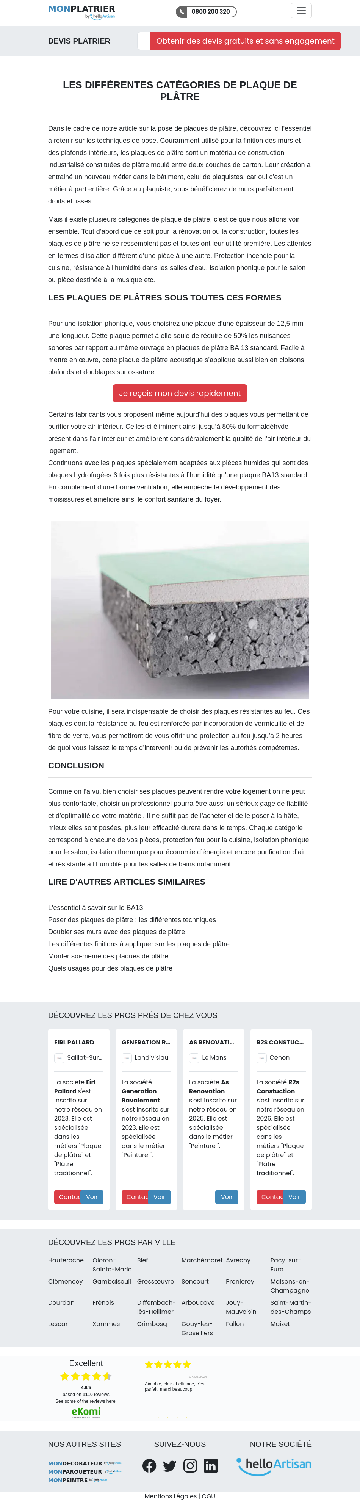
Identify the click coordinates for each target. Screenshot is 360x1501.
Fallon (235, 1324)
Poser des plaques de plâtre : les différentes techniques (132, 920)
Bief (142, 1260)
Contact (71, 1197)
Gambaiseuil (111, 1281)
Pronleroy (240, 1281)
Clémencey (65, 1281)
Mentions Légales (171, 1496)
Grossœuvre (155, 1281)
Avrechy (238, 1260)
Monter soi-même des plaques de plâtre (108, 956)
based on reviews (86, 1391)
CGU (209, 1496)
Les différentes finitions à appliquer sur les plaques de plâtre (139, 944)
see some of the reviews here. (86, 1401)
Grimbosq (152, 1324)
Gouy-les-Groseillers (197, 1328)
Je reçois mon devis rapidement (180, 393)
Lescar (58, 1324)
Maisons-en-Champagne (290, 1286)
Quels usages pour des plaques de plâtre (110, 968)
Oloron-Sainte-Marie (111, 1265)
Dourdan (61, 1302)
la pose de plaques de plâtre (192, 128)
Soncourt (195, 1281)
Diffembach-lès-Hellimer (156, 1307)
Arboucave (198, 1302)
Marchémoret (202, 1260)
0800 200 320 (211, 12)
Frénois (103, 1302)
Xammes (106, 1324)
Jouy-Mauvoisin (241, 1307)
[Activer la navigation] (301, 10)
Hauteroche (66, 1260)
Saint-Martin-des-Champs (291, 1307)
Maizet (280, 1324)
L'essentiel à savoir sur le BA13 (95, 908)
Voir (92, 1197)
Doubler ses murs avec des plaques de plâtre (116, 932)
